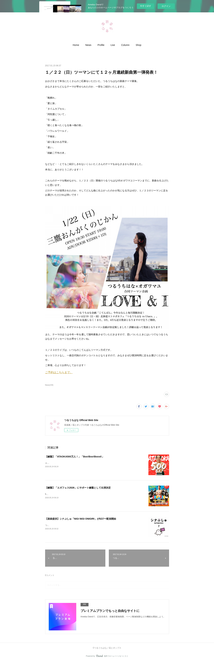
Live (113, 45)
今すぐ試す (145, 6)
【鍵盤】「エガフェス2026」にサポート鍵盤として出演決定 (78, 487)
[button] (76, 45)
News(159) (49, 385)
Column (125, 45)
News (88, 45)
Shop (138, 45)
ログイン (166, 6)
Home (76, 45)
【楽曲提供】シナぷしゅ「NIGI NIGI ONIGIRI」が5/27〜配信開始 (80, 518)
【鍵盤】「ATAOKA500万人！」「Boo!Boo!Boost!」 (74, 456)
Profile (101, 45)
